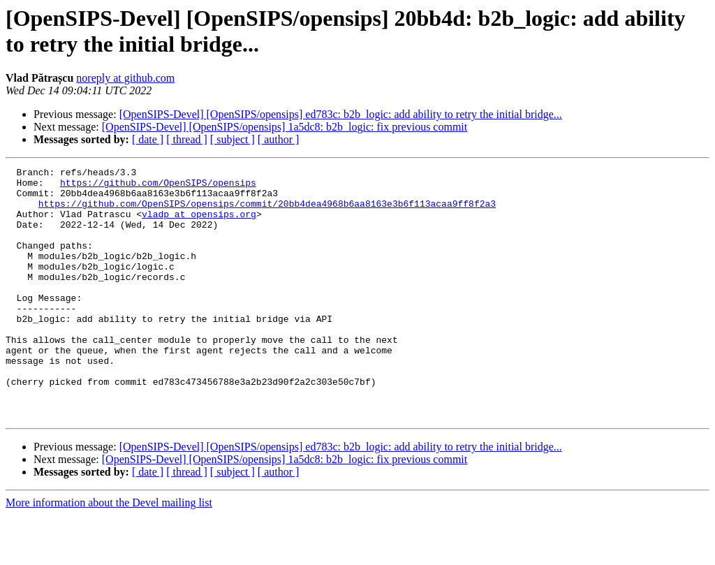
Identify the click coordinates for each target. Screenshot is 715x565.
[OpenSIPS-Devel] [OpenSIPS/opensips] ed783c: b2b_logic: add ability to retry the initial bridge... (340, 114)
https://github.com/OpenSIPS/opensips (158, 186)
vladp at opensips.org (199, 224)
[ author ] (279, 139)
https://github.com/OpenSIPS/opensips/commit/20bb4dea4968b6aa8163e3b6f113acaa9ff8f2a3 (267, 211)
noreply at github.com (125, 78)
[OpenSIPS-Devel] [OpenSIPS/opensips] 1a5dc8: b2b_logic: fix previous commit (285, 127)
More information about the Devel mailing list (109, 553)
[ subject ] (232, 139)
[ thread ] (186, 139)
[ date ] (147, 139)
